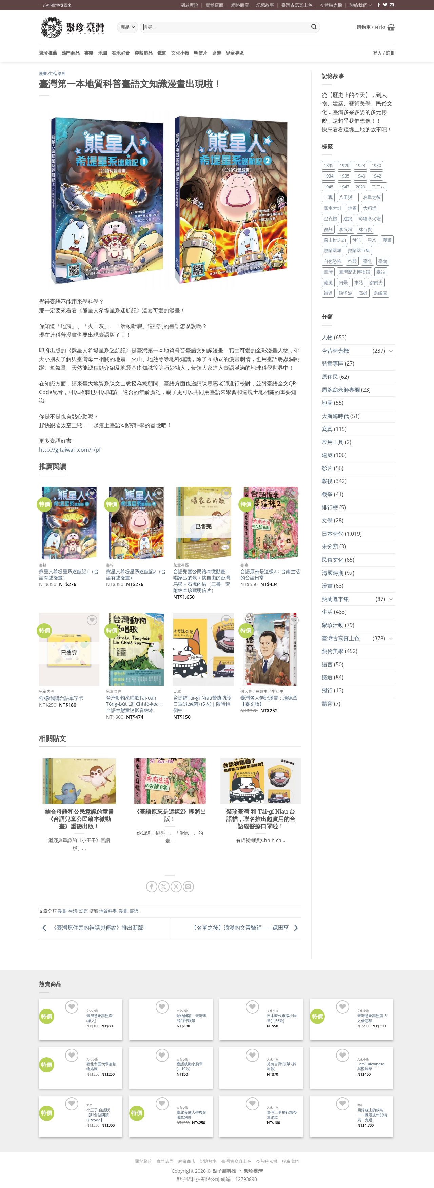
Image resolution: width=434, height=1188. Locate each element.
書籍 (89, 53)
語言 (61, 73)
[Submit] (314, 27)
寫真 (327, 429)
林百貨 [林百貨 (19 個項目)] (365, 229)
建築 (327, 455)
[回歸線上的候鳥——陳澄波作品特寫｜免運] (331, 1116)
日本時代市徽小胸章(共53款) (282, 1018)
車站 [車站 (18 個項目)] (358, 282)
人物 (327, 337)
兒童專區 (235, 53)
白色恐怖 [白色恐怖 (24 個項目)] (332, 261)
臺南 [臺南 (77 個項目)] (382, 261)
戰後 (327, 481)
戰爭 (327, 494)
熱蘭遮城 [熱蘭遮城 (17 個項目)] (332, 250)
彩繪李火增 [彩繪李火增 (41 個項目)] (370, 218)
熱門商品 (71, 53)
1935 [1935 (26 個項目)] (344, 176)
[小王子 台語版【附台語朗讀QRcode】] (60, 1116)
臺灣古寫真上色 (296, 5)
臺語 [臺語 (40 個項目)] (380, 272)
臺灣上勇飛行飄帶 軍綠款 (282, 1115)
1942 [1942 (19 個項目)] (376, 176)
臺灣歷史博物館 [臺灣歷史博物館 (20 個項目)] (354, 272)
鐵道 (161, 53)
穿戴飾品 (144, 53)
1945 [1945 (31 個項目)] (328, 187)
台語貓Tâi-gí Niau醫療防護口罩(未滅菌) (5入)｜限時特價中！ (202, 704)
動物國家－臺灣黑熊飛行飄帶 (191, 1018)
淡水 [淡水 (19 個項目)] (372, 240)
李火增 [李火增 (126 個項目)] (345, 229)
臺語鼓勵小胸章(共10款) (190, 1066)
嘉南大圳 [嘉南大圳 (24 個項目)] (332, 208)
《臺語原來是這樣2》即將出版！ (170, 815)
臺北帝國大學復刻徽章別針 (191, 1115)
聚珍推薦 (48, 53)
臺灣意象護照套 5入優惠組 (372, 1018)
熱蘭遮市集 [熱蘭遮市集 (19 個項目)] (359, 250)
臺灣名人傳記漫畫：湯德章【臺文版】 (268, 701)
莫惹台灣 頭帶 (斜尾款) (281, 1066)
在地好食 (121, 53)
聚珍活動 (332, 625)
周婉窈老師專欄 (341, 389)
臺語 (134, 911)
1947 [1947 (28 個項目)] (344, 187)
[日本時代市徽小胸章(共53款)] (240, 1019)
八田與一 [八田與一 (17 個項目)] (348, 197)
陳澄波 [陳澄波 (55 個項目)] (345, 293)
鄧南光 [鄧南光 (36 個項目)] (376, 282)
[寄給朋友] (188, 886)
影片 (327, 468)
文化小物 (180, 53)
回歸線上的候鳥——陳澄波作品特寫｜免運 (372, 1115)
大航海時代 (335, 416)
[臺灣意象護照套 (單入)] (60, 1019)
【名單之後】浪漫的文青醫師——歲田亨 (246, 928)
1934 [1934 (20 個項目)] (328, 176)
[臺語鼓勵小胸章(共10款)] (150, 1068)
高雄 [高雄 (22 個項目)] (363, 293)
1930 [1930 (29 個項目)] (376, 165)
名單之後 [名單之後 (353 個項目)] (372, 197)
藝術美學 (332, 651)
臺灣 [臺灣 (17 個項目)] (328, 272)
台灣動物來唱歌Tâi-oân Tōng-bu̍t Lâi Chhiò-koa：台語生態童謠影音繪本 (134, 704)
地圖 (102, 53)
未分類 (330, 546)
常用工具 (332, 442)
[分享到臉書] (151, 886)
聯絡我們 (361, 5)
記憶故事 (265, 5)
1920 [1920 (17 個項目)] (344, 165)
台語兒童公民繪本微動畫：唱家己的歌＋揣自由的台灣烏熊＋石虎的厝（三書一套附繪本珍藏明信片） (201, 580)
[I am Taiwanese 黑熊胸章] (331, 1068)
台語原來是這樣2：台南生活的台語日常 (270, 574)
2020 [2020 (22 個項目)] (360, 187)
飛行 (327, 690)
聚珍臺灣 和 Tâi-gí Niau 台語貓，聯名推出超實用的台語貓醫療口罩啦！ (260, 819)
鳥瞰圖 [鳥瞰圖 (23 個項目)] (380, 293)
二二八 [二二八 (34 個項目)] (378, 187)
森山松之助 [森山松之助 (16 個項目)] (335, 240)
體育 (327, 703)
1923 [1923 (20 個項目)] (360, 165)
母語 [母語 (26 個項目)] (356, 240)
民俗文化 (332, 559)
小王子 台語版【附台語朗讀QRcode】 (98, 1115)
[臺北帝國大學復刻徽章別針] (150, 1116)
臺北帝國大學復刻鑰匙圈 (101, 1066)
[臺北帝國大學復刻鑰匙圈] (60, 1068)
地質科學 (108, 911)
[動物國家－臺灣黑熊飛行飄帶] (150, 1019)
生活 (52, 73)
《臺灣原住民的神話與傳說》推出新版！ (94, 928)
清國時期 (332, 573)
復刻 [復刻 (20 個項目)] (328, 229)
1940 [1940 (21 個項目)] (360, 176)
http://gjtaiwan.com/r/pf (70, 449)
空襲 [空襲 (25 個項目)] (352, 261)
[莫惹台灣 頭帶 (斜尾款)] (240, 1068)
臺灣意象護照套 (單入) (99, 1018)
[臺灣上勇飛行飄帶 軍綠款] (240, 1116)
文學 (327, 520)
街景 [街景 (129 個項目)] (343, 282)
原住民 (330, 376)
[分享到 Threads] (176, 886)
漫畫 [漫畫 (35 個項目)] (387, 240)
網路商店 (240, 5)
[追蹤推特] (385, 5)
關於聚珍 (189, 5)
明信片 (201, 53)
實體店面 (214, 5)
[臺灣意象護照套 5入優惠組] (331, 1019)
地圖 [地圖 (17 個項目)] (352, 208)
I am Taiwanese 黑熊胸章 (370, 1066)
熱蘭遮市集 (335, 599)
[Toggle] (391, 351)
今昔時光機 (331, 5)
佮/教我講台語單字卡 (61, 698)
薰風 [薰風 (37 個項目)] (328, 282)
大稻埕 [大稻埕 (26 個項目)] (369, 208)
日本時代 (332, 533)
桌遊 (216, 53)
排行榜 (330, 507)
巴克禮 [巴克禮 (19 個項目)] (330, 218)
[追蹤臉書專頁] (379, 5)
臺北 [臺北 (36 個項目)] (367, 261)
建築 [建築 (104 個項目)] (347, 218)
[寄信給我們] (392, 5)
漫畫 (43, 73)
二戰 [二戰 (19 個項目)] (328, 197)
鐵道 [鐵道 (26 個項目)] (328, 293)
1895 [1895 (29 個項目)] (328, 165)
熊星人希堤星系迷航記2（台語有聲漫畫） (136, 574)
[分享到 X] (164, 886)
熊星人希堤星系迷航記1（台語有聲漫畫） (69, 574)
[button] (376, 27)
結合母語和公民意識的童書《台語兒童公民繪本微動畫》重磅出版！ (79, 819)
